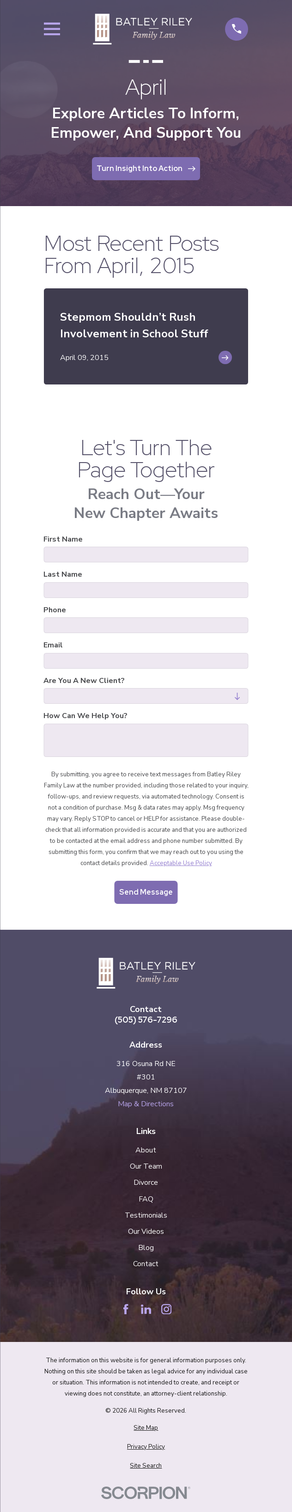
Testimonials (146, 1215)
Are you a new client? (84, 681)
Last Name (62, 574)
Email (53, 645)
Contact (145, 1264)
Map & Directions (146, 1104)
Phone (54, 610)
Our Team (146, 1166)
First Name (63, 539)
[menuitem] (146, 1428)
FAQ (146, 1199)
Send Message (146, 892)
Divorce (146, 1182)
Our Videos (146, 1231)
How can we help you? (85, 716)
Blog (146, 1248)
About (145, 1150)
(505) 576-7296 (146, 1020)
